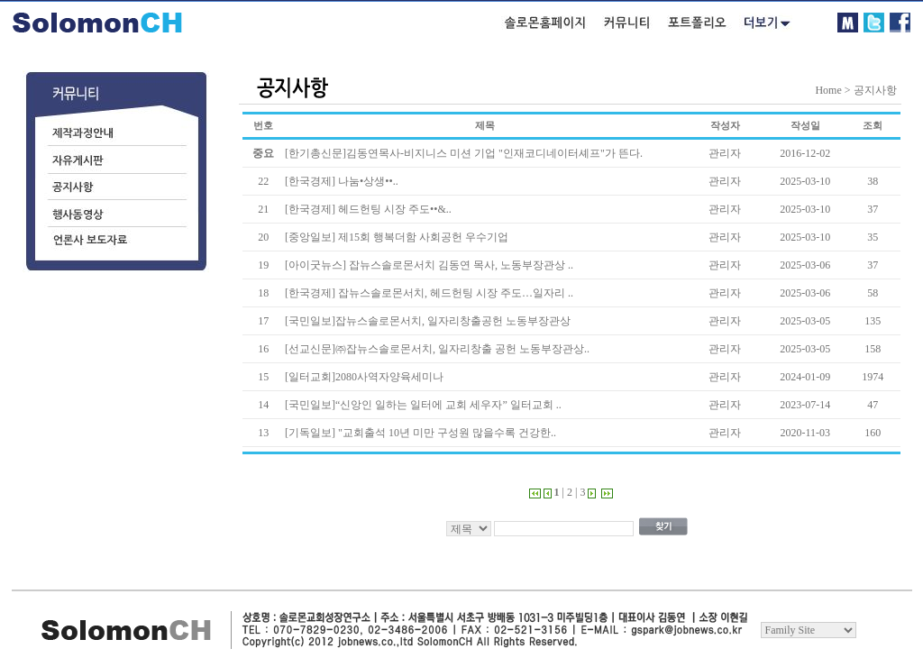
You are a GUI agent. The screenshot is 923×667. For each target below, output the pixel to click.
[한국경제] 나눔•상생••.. (341, 181)
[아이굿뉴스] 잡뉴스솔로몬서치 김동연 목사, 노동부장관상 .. (429, 265)
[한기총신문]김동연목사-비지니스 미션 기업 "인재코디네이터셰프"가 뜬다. (464, 153)
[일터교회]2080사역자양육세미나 (364, 376)
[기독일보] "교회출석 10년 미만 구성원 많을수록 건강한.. (420, 432)
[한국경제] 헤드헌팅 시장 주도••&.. (368, 209)
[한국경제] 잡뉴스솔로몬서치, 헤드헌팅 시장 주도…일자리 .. (429, 293)
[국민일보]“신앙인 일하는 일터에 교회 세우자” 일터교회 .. (423, 404)
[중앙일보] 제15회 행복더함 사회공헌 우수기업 (396, 237)
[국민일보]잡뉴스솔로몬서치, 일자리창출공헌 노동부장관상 (428, 321)
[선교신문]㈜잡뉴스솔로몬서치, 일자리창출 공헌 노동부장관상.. (437, 349)
